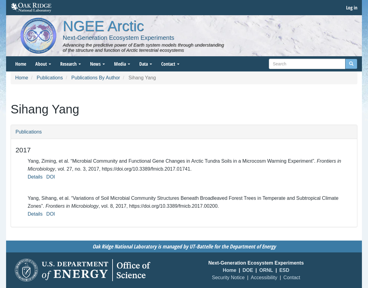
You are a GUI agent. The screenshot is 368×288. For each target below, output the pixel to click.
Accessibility (264, 277)
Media (122, 64)
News (97, 64)
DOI (50, 176)
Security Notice (228, 277)
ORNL (266, 270)
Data (145, 64)
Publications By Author (95, 77)
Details (35, 176)
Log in (351, 7)
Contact (170, 64)
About (43, 64)
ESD (284, 270)
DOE (247, 270)
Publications (49, 77)
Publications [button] (29, 131)
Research (70, 64)
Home (20, 64)
